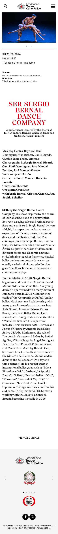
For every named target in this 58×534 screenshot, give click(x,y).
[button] (5, 6)
